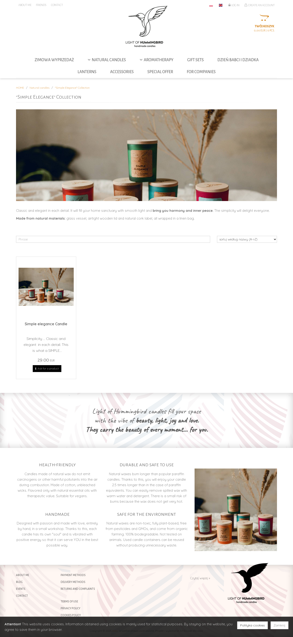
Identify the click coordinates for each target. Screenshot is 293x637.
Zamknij (279, 625)
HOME (20, 87)
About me (22, 575)
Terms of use (69, 601)
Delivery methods (73, 582)
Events (20, 588)
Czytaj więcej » (200, 578)
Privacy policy (70, 608)
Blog (19, 582)
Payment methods (73, 575)
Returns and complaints (78, 588)
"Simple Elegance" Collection (72, 87)
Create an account (259, 5)
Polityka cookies (252, 625)
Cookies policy (71, 615)
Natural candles (39, 87)
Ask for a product (47, 369)
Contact (22, 595)
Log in (233, 5)
